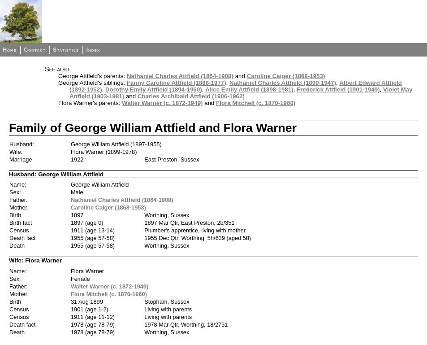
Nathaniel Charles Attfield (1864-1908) (180, 76)
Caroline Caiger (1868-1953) (286, 76)
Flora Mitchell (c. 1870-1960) (255, 103)
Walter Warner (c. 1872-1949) (162, 103)
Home (10, 50)
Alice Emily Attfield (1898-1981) (249, 89)
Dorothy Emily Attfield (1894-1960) (153, 89)
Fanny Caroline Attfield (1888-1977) (176, 82)
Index (93, 50)
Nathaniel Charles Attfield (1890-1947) (282, 82)
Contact (34, 50)
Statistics (66, 50)
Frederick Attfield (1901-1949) (338, 89)
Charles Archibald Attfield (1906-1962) (191, 96)
